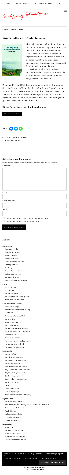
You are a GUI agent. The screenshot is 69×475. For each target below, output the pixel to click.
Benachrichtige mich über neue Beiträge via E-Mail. (22, 221)
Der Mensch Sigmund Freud (14, 402)
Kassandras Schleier (12, 382)
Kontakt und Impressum (22, 4)
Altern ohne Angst (11, 354)
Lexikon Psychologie (12, 391)
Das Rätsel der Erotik (12, 277)
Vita (8, 4)
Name (5, 192)
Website (5, 209)
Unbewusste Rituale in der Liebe (16, 280)
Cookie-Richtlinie (50, 458)
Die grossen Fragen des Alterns (15, 373)
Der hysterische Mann (12, 363)
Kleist (7, 385)
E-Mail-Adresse (8, 201)
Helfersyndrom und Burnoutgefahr (17, 296)
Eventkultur (9, 313)
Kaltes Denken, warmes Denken (16, 379)
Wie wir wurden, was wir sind (14, 347)
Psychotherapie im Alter (13, 417)
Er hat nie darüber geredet (14, 376)
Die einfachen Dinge (12, 307)
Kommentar (7, 166)
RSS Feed (58, 4)
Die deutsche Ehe (11, 255)
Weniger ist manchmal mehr (15, 344)
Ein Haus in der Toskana (13, 433)
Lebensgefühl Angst (12, 388)
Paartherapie (9, 268)
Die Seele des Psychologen (14, 430)
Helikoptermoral (10, 335)
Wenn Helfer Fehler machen (14, 300)
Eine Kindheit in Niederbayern (15, 436)
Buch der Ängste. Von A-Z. (14, 357)
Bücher (6, 29)
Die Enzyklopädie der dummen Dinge (18, 310)
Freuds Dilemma (10, 411)
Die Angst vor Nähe (11, 249)
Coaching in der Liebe (12, 252)
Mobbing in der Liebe (12, 265)
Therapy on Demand (12, 420)
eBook (30, 107)
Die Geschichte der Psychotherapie (17, 408)
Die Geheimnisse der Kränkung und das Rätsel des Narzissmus (27, 405)
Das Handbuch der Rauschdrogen (16, 328)
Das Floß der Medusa (12, 325)
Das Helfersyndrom (11, 293)
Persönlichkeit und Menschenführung (18, 395)
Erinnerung (18, 140)
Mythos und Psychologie (13, 414)
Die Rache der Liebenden (13, 274)
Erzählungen (17, 29)
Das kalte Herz (10, 319)
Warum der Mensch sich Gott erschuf (18, 341)
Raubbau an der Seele (12, 338)
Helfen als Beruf (10, 287)
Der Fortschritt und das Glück (15, 316)
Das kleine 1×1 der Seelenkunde (15, 360)
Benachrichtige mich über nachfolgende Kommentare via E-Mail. (26, 218)
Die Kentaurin (9, 427)
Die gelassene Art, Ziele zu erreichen (17, 331)
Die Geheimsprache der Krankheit (16, 367)
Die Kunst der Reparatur (13, 322)
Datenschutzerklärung (43, 4)
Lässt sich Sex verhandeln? (14, 261)
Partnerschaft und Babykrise (15, 271)
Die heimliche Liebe (11, 258)
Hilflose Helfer (10, 290)
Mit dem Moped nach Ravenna (15, 440)
